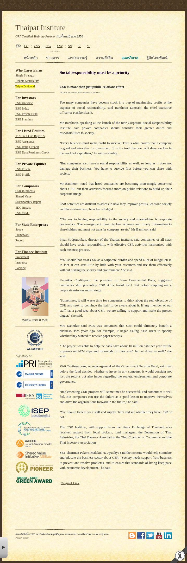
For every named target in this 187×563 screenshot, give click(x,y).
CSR (48, 46)
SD (70, 46)
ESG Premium (24, 119)
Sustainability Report (28, 202)
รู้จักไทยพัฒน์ (157, 58)
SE (79, 46)
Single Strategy (24, 75)
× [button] (4, 547)
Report (19, 240)
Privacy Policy (22, 537)
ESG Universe (24, 103)
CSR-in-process (25, 191)
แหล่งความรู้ (77, 58)
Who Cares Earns (28, 70)
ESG (37, 46)
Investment (22, 257)
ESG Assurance (24, 141)
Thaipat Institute (40, 27)
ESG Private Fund (26, 114)
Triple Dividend (25, 86)
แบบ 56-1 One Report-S (30, 136)
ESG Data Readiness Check (32, 152)
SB (89, 46)
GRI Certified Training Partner (35, 36)
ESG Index (22, 108)
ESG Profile (22, 174)
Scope (19, 229)
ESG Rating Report (27, 147)
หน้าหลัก (31, 58)
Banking (20, 268)
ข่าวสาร (52, 58)
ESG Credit (22, 213)
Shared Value (23, 196)
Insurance (21, 262)
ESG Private (22, 169)
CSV (60, 46)
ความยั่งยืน (104, 58)
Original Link (70, 483)
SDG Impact (23, 207)
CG (26, 46)
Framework (22, 235)
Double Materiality (27, 81)
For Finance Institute (31, 252)
